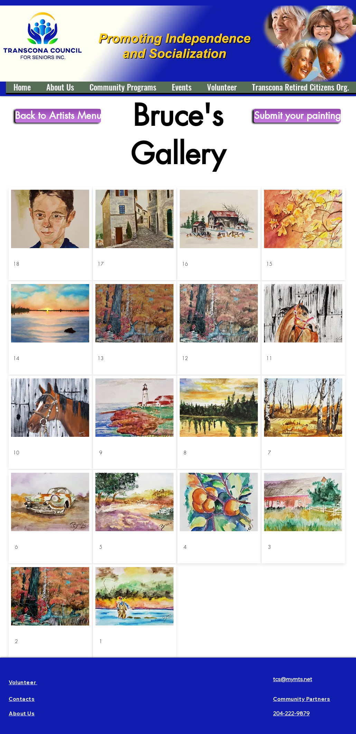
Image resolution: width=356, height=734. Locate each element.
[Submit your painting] (297, 116)
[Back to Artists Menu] (58, 116)
